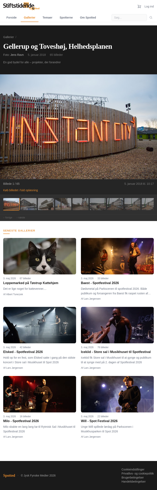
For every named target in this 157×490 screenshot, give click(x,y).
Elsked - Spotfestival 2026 (23, 352)
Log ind (149, 6)
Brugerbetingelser (133, 477)
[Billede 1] (11, 204)
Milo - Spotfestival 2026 (21, 421)
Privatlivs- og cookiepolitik (138, 473)
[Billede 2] (29, 204)
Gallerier (29, 17)
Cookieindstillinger (133, 469)
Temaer (47, 17)
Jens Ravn (17, 54)
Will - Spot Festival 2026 (99, 421)
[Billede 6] (98, 204)
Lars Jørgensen (92, 298)
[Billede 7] (115, 204)
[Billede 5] (80, 204)
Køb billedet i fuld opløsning (20, 190)
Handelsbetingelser (134, 481)
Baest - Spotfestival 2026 (100, 283)
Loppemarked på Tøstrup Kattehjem (30, 283)
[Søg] (151, 17)
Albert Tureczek (14, 294)
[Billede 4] (63, 204)
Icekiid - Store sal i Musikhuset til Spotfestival (116, 352)
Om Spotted (88, 17)
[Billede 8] (132, 204)
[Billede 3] (46, 204)
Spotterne (66, 17)
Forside (11, 17)
